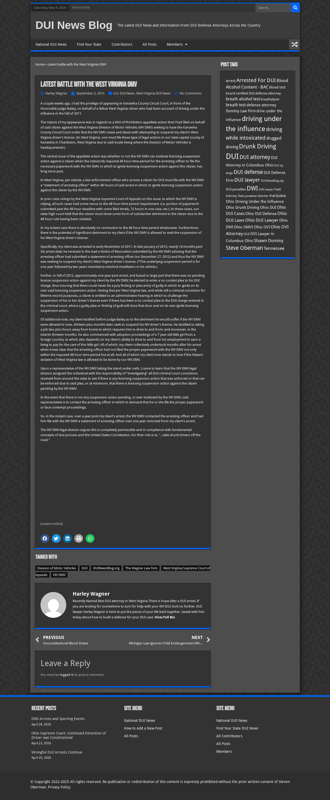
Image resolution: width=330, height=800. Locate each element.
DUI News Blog (74, 25)
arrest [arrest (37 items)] (231, 81)
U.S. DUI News (124, 93)
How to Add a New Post (143, 728)
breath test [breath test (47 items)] (236, 104)
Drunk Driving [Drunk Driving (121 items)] (257, 146)
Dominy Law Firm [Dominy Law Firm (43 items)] (241, 111)
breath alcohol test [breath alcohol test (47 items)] (243, 99)
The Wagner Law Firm (141, 568)
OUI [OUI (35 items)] (247, 234)
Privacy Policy (59, 787)
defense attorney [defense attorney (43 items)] (261, 105)
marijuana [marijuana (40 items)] (277, 196)
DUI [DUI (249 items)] (232, 156)
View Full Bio (165, 617)
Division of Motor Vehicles (56, 568)
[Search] (295, 7)
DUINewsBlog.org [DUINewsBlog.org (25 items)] (272, 180)
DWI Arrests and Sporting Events (58, 719)
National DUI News (51, 44)
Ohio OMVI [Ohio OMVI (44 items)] (243, 227)
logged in (67, 675)
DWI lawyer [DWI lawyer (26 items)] (266, 189)
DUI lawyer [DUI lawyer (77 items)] (247, 180)
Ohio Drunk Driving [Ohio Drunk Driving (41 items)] (242, 207)
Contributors (122, 44)
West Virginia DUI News (153, 93)
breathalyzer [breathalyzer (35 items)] (270, 99)
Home (40, 64)
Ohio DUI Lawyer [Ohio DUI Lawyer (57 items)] (261, 220)
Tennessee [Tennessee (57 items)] (274, 248)
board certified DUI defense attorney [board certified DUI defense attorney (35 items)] (253, 93)
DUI (84, 568)
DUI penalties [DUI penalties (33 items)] (236, 189)
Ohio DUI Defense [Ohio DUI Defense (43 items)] (261, 213)
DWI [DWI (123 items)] (252, 188)
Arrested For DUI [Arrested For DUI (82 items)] (256, 80)
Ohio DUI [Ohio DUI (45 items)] (268, 207)
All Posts (149, 44)
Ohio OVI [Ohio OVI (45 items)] (262, 227)
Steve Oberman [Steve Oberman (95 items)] (244, 248)
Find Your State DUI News (237, 728)
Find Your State (89, 44)
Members (177, 44)
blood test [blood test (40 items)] (277, 87)
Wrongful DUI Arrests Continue (56, 752)
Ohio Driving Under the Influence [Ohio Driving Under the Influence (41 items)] (255, 201)
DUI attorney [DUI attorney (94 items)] (255, 157)
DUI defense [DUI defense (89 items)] (248, 172)
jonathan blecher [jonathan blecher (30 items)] (256, 196)
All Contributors (229, 736)
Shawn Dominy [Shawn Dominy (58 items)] (268, 240)
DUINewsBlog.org (106, 568)
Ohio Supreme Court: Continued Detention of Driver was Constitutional (68, 735)
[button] (44, 538)
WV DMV (59, 575)
